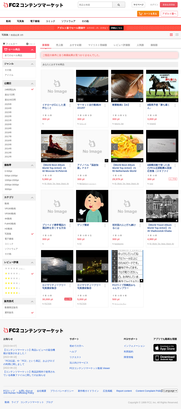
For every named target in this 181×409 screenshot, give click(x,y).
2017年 (8, 136)
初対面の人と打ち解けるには (124, 226)
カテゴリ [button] (19, 197)
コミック (50, 21)
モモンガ (82, 124)
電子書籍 (35, 21)
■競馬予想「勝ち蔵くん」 (158, 106)
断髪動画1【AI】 (121, 104)
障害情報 (128, 357)
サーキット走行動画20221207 (89, 106)
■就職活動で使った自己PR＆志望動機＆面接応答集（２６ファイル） (159, 168)
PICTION (47, 304)
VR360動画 (10, 213)
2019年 (8, 128)
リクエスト (75, 357)
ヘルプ (73, 351)
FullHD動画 (10, 223)
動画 (8, 21)
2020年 (8, 124)
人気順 (140, 45)
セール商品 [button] (19, 49)
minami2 (152, 124)
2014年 (8, 148)
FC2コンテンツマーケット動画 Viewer (90, 368)
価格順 (154, 45)
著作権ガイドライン (88, 391)
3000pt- (8, 189)
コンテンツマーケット (42, 5)
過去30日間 (10, 99)
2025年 (8, 104)
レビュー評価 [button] (19, 262)
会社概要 (41, 391)
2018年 (8, 132)
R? (80, 244)
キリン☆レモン (120, 304)
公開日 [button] (19, 83)
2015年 (8, 144)
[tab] (111, 45)
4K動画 (8, 218)
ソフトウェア (68, 21)
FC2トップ (9, 391)
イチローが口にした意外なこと (54, 106)
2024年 (8, 108)
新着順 (45, 45)
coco (151, 184)
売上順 (59, 45)
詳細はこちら (116, 28)
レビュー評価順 (122, 45)
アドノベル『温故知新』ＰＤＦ (87, 166)
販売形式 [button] (19, 301)
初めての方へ (77, 346)
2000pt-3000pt (12, 184)
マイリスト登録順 (97, 45)
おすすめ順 (75, 45)
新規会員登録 (169, 5)
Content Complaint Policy (149, 391)
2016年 (8, 140)
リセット (30, 44)
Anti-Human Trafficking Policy (18, 393)
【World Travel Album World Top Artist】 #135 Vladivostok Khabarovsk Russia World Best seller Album (159, 228)
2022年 (8, 116)
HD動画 (8, 228)
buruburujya (118, 244)
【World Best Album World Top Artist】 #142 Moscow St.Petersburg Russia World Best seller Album (54, 168)
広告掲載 (107, 391)
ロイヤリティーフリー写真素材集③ (54, 286)
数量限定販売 (11, 307)
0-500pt (8, 171)
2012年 (8, 156)
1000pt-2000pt (12, 180)
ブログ (49, 402)
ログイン (154, 5)
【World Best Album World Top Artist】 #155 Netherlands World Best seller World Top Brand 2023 (124, 168)
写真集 (20, 21)
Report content (124, 391)
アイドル (9, 75)
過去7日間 (10, 94)
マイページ (138, 5)
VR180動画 (10, 208)
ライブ (14, 402)
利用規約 (128, 351)
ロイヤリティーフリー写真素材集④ (89, 286)
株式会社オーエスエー (87, 184)
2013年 (8, 152)
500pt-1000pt (11, 175)
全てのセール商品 (13, 55)
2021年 (8, 120)
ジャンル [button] (19, 64)
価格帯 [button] (19, 165)
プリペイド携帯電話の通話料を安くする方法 (54, 226)
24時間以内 (19, 89)
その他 (85, 21)
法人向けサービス (79, 362)
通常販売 (19, 312)
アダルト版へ (169, 13)
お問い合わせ (26, 391)
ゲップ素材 (83, 225)
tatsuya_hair (119, 124)
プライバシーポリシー (62, 391)
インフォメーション (134, 346)
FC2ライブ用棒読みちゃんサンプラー (123, 286)
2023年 (8, 112)
